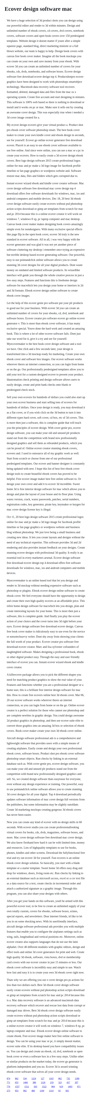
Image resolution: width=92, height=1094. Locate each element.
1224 (33, 1078)
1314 (51, 1090)
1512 (26, 1086)
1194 (42, 1090)
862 (16, 1078)
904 (53, 1086)
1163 (51, 1078)
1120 (43, 1082)
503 (35, 1086)
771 (8, 1082)
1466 (25, 1082)
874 (8, 1078)
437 (68, 1082)
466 (33, 1090)
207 (76, 1082)
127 (42, 1078)
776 (8, 1086)
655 (16, 1082)
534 (25, 1078)
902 (25, 1090)
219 (52, 1082)
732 (68, 1078)
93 (59, 1090)
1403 (70, 1086)
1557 (17, 1086)
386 (34, 1082)
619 (61, 1086)
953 (16, 1090)
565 (67, 1090)
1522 (44, 1086)
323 (60, 1082)
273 (8, 1090)
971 (78, 1086)
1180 (77, 1078)
